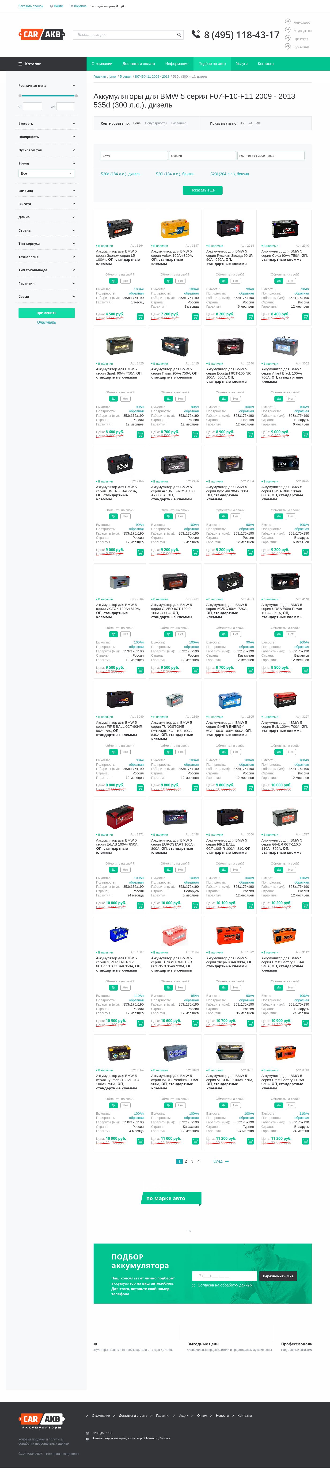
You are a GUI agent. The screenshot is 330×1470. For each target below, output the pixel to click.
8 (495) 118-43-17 (242, 34)
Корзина (80, 6)
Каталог (30, 63)
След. (221, 1161)
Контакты (266, 64)
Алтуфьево (297, 22)
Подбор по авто (212, 64)
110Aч (304, 878)
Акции (183, 1418)
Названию (178, 123)
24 (250, 123)
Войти (58, 6)
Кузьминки (297, 47)
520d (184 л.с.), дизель (120, 174)
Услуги (242, 64)
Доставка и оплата (139, 64)
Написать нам (271, 1434)
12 (242, 123)
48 (258, 123)
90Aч (250, 289)
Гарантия (163, 1418)
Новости (222, 1418)
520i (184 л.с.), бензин (175, 174)
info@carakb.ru (283, 1428)
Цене (137, 123)
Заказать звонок (31, 6)
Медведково (298, 31)
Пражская (296, 39)
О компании (102, 64)
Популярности (156, 123)
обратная (136, 293)
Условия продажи (32, 1441)
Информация (176, 64)
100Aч (139, 289)
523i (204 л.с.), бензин (230, 174)
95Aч (195, 996)
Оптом (202, 1418)
